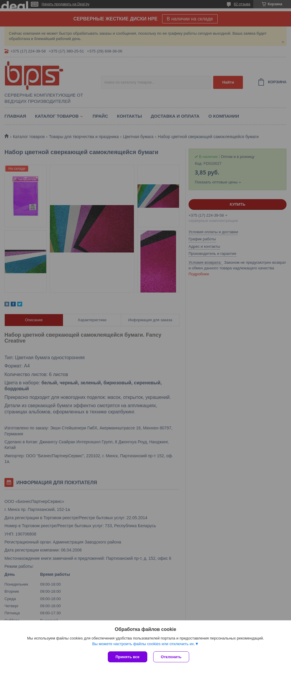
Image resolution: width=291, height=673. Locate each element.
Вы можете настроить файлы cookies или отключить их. (143, 644)
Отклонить (171, 657)
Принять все (128, 657)
